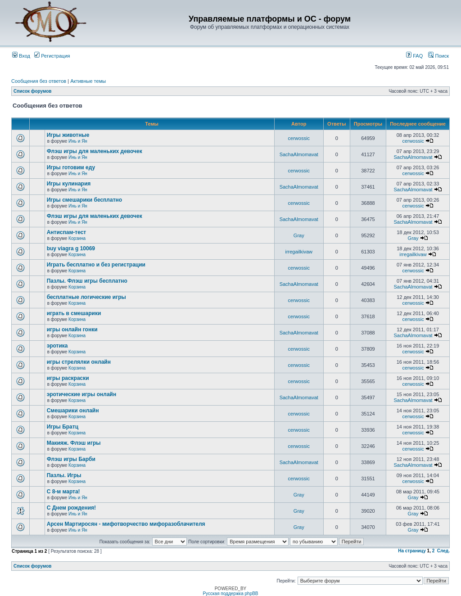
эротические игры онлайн (82, 394)
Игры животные (68, 135)
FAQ (414, 56)
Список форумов (33, 91)
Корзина (77, 238)
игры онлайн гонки (72, 329)
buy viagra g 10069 (71, 248)
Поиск (438, 56)
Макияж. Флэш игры (74, 443)
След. (443, 550)
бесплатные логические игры (86, 297)
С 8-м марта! (63, 491)
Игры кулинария (69, 184)
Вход (21, 56)
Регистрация (52, 56)
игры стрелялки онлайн (79, 362)
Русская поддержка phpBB (230, 593)
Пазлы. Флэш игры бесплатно (87, 281)
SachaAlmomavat (299, 154)
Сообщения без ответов (38, 81)
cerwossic (299, 138)
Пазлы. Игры (64, 475)
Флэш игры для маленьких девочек (94, 151)
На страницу (412, 550)
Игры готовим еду (71, 167)
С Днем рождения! (71, 508)
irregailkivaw (298, 251)
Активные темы (88, 81)
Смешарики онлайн (73, 410)
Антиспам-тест (66, 232)
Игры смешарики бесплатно (84, 200)
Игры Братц (62, 427)
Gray (299, 235)
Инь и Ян (77, 141)
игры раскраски (68, 378)
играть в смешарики (74, 313)
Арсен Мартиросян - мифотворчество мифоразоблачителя (126, 524)
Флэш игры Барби (71, 459)
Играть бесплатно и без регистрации (96, 265)
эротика (57, 346)
